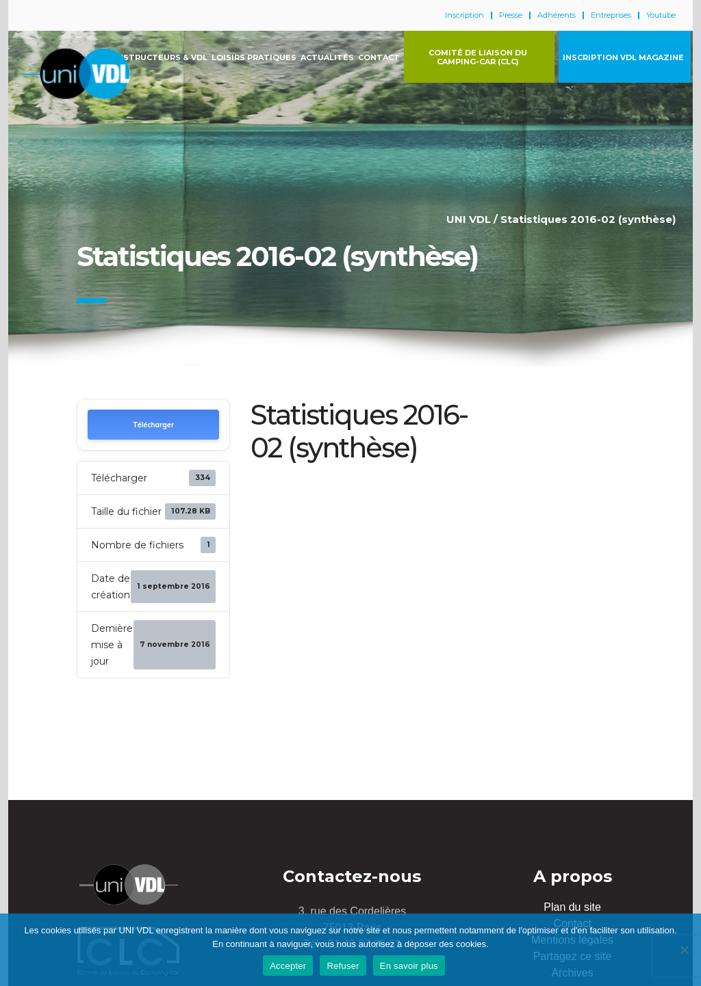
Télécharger (153, 425)
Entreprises (611, 15)
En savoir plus (409, 966)
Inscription (464, 15)
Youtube (661, 15)
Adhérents (556, 15)
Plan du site (572, 907)
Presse (510, 15)
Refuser (343, 966)
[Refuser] (684, 950)
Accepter (288, 966)
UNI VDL (468, 219)
